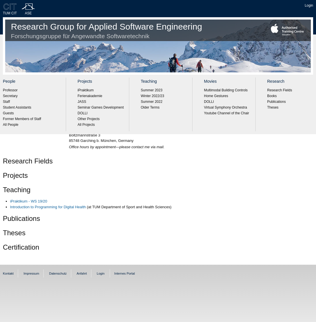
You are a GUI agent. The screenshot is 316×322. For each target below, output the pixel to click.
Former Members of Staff (22, 119)
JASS (82, 102)
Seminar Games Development (101, 107)
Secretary (10, 96)
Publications (276, 102)
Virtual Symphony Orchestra (225, 107)
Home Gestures (216, 96)
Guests (8, 113)
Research (275, 81)
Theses (272, 107)
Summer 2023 (151, 90)
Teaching (149, 81)
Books (272, 96)
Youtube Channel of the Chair (226, 113)
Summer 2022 (151, 102)
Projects (85, 81)
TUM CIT (10, 13)
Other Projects (89, 119)
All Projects (86, 125)
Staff (6, 102)
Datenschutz (58, 273)
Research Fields (279, 90)
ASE (28, 13)
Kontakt (8, 273)
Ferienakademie (90, 96)
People (9, 81)
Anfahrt (82, 273)
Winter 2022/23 (152, 96)
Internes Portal (124, 273)
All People (10, 125)
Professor (10, 90)
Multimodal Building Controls (226, 90)
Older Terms (150, 107)
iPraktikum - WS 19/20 (28, 201)
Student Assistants (17, 107)
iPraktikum (86, 90)
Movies (210, 81)
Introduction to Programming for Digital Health (48, 207)
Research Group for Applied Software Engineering (106, 30)
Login (309, 5)
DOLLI (83, 113)
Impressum (31, 273)
